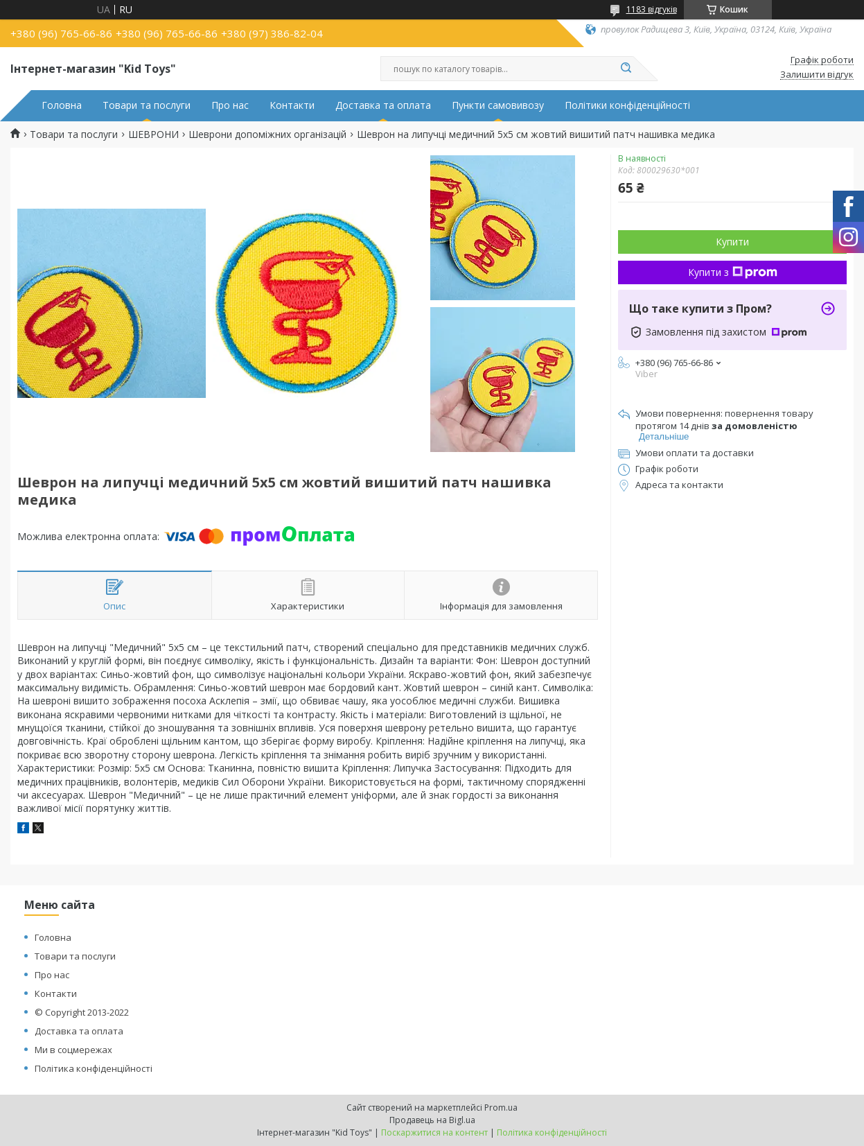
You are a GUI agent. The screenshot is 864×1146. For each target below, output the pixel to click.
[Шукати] (626, 68)
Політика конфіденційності (93, 1068)
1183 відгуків (651, 9)
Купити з (732, 272)
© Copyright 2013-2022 (82, 1012)
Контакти (292, 105)
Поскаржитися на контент (434, 1132)
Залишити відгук (817, 75)
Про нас (230, 105)
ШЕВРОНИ (153, 134)
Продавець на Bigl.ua (432, 1120)
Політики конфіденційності (627, 105)
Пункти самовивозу (498, 105)
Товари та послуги (147, 105)
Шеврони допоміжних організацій (267, 134)
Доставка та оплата (383, 105)
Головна (62, 105)
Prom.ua (501, 1107)
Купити (732, 241)
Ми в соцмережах (73, 1049)
